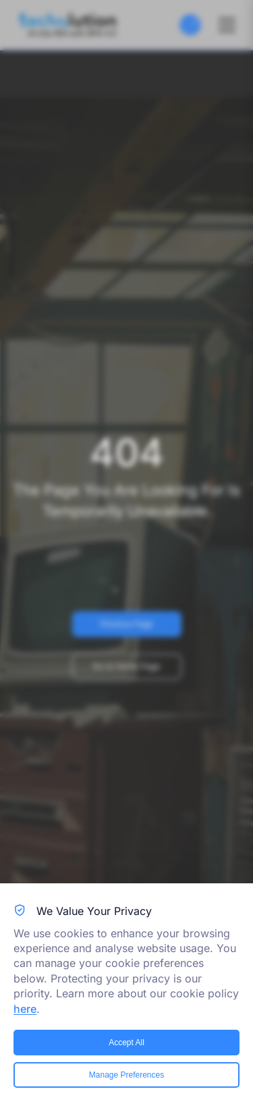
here (24, 1009)
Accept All (126, 1042)
